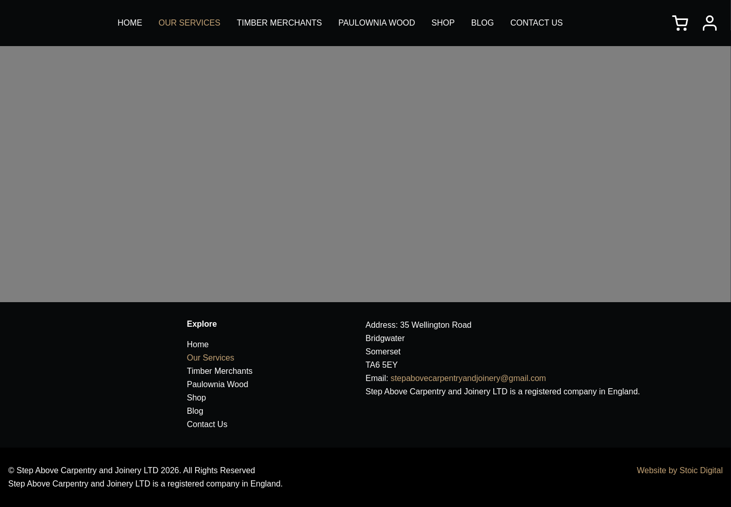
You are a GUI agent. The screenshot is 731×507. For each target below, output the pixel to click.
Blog (482, 22)
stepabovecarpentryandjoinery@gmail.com (468, 378)
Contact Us (536, 22)
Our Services (190, 22)
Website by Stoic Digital (680, 470)
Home (130, 22)
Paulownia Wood (376, 22)
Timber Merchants (279, 22)
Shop (442, 22)
